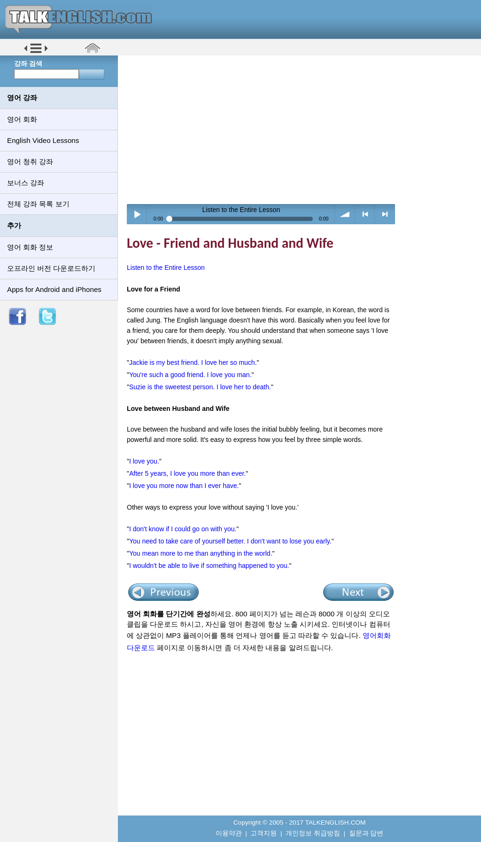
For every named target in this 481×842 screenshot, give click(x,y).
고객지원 (263, 833)
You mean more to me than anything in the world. (200, 553)
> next (385, 214)
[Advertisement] (302, 129)
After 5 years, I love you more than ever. (187, 473)
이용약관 (229, 833)
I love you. (144, 461)
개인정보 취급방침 (313, 833)
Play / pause (137, 214)
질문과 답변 (366, 833)
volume (345, 214)
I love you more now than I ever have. (184, 485)
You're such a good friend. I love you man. (190, 374)
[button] (35, 52)
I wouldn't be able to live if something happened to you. (209, 565)
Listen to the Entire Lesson (166, 267)
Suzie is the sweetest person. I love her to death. (200, 387)
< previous (365, 214)
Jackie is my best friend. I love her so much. (193, 362)
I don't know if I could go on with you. (182, 529)
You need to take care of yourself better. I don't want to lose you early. (230, 541)
